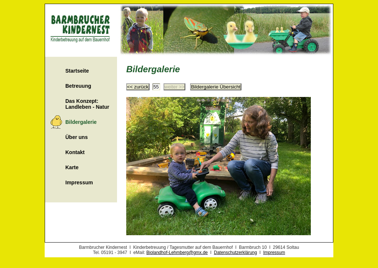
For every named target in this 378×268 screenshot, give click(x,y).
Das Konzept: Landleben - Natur (87, 104)
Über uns (76, 137)
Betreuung (78, 86)
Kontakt (75, 152)
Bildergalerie (81, 122)
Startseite (77, 71)
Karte (72, 167)
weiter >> (174, 87)
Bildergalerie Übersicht (215, 87)
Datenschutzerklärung (235, 252)
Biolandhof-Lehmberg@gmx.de (177, 252)
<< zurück (138, 87)
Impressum (79, 182)
